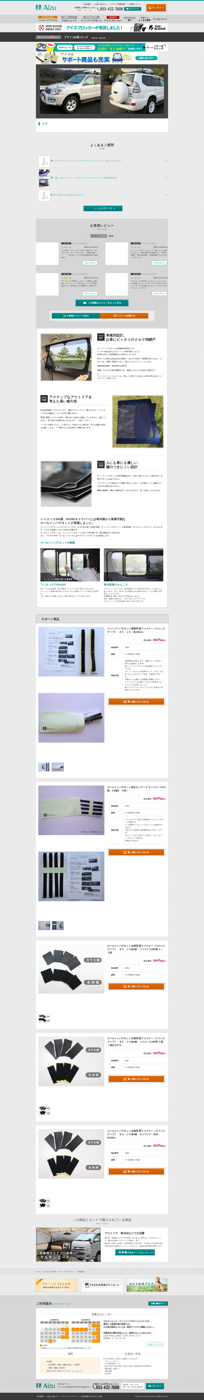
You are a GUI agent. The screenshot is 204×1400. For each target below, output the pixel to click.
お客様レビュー (135, 4)
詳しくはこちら (77, 1371)
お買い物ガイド (101, 4)
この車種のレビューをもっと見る (104, 303)
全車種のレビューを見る (78, 316)
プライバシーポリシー (70, 1396)
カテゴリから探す (50, 1272)
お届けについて (154, 1345)
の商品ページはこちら (134, 1252)
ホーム (38, 1272)
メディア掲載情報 (118, 4)
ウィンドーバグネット (67, 1272)
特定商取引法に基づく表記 (92, 1396)
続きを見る (89, 263)
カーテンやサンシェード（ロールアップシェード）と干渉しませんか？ (80, 161)
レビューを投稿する (126, 316)
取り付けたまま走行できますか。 (62, 195)
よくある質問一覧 (103, 208)
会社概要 (87, 4)
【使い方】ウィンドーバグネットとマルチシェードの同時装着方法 (78, 178)
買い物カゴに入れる (138, 701)
